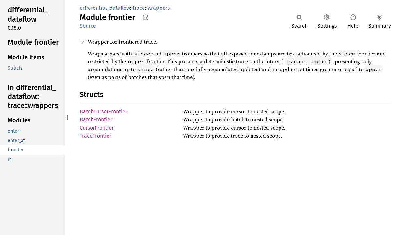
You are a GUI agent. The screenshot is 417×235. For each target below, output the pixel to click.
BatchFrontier (96, 120)
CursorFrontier (97, 128)
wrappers (159, 8)
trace (139, 8)
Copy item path (145, 17)
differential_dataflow (105, 8)
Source (88, 26)
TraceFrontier (95, 136)
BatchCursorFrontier (103, 111)
